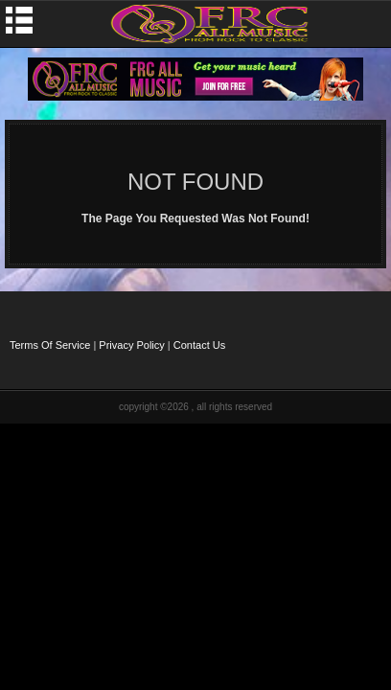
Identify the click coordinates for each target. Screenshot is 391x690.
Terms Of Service (50, 345)
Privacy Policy (131, 345)
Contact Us (199, 345)
